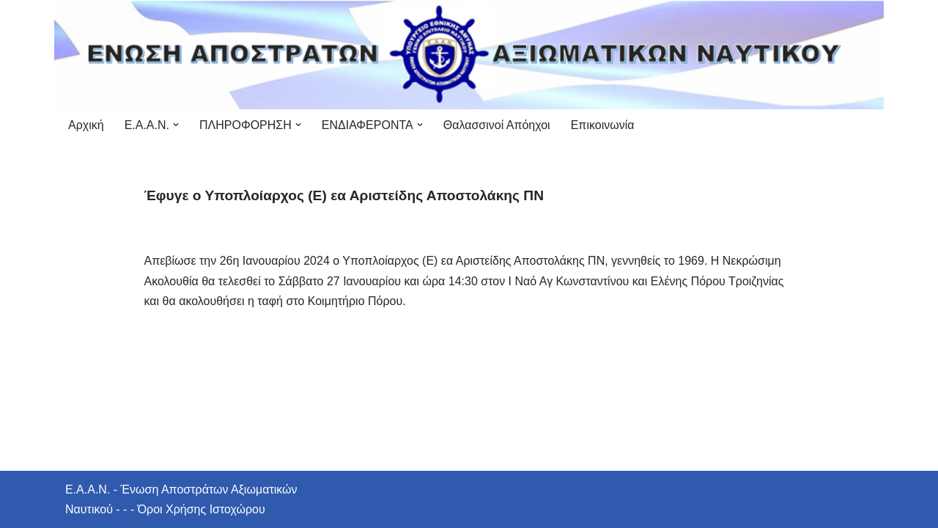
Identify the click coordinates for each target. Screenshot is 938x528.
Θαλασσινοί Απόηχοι (496, 125)
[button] (176, 125)
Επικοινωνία (603, 125)
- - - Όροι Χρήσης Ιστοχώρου (189, 509)
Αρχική (86, 125)
